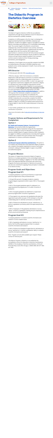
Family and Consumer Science (35, 8)
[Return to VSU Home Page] (8, 8)
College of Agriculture (17, 3)
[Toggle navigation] (51, 3)
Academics (24, 8)
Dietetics (12, 9)
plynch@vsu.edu (30, 73)
